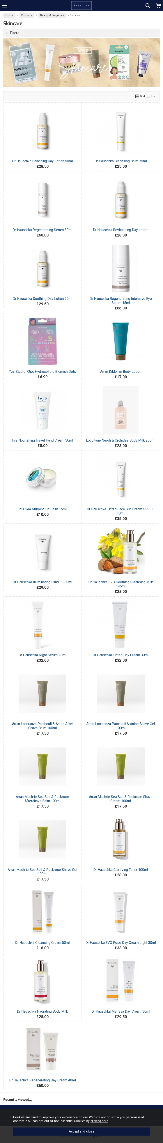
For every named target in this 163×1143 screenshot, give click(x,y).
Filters (14, 33)
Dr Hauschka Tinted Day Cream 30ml (121, 655)
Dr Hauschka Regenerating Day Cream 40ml (42, 1080)
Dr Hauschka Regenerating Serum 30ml (42, 230)
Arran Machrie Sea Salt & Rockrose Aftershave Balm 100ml (42, 799)
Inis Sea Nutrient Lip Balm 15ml (42, 509)
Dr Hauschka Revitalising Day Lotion (120, 230)
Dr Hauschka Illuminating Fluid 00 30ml (42, 582)
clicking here (99, 1121)
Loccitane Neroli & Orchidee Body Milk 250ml (120, 440)
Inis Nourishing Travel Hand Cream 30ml (42, 440)
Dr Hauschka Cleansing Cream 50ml (42, 943)
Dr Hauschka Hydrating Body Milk (42, 1011)
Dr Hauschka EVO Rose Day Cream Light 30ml (120, 943)
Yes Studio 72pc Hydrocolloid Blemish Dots (42, 371)
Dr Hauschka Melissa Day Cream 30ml (120, 1011)
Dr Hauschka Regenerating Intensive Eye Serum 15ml (121, 301)
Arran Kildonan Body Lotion (120, 371)
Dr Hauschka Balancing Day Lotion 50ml (42, 161)
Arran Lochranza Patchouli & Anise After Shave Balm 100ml (42, 726)
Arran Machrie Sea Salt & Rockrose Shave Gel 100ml (42, 872)
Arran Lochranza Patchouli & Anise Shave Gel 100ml (120, 726)
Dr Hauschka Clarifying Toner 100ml (120, 870)
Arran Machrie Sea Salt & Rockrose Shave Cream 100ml (120, 799)
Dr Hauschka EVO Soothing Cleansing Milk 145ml (120, 584)
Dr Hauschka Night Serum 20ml (42, 655)
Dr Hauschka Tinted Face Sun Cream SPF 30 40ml (120, 511)
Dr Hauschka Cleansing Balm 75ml (120, 161)
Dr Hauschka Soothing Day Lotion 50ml (42, 299)
